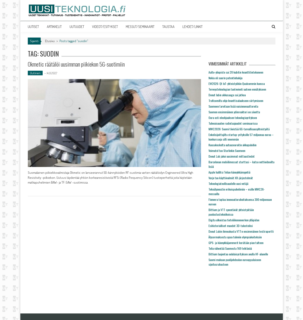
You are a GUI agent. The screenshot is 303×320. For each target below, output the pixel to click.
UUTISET (33, 26)
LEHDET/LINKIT (192, 26)
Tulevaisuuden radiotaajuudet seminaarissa (232, 123)
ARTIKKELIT (54, 26)
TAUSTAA (168, 26)
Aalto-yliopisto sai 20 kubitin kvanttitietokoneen (235, 72)
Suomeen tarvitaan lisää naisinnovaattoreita (233, 106)
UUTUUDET (77, 26)
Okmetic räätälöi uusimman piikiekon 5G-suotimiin (76, 64)
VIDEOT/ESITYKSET (105, 26)
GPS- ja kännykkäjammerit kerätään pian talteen (235, 242)
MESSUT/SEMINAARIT (140, 26)
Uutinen (35, 73)
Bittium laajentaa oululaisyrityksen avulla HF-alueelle (238, 254)
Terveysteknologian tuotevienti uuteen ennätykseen (237, 89)
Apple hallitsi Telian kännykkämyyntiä (229, 172)
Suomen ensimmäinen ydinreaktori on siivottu (234, 112)
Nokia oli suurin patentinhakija (225, 78)
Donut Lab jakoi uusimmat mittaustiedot (231, 156)
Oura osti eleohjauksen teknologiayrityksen (232, 117)
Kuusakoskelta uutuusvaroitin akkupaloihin (232, 145)
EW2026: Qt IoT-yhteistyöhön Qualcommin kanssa (236, 83)
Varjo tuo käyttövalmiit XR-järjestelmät (230, 177)
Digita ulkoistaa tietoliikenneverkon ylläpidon (233, 220)
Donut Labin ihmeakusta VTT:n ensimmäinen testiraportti (241, 231)
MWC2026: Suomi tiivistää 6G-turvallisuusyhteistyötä (239, 129)
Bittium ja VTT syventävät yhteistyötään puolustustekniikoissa (231, 212)
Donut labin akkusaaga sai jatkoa (227, 95)
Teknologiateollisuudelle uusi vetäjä (228, 183)
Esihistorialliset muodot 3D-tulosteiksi (230, 225)
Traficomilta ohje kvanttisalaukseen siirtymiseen (235, 100)
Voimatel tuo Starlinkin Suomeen (226, 150)
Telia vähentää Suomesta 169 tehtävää (230, 248)
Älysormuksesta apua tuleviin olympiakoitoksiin (235, 237)
